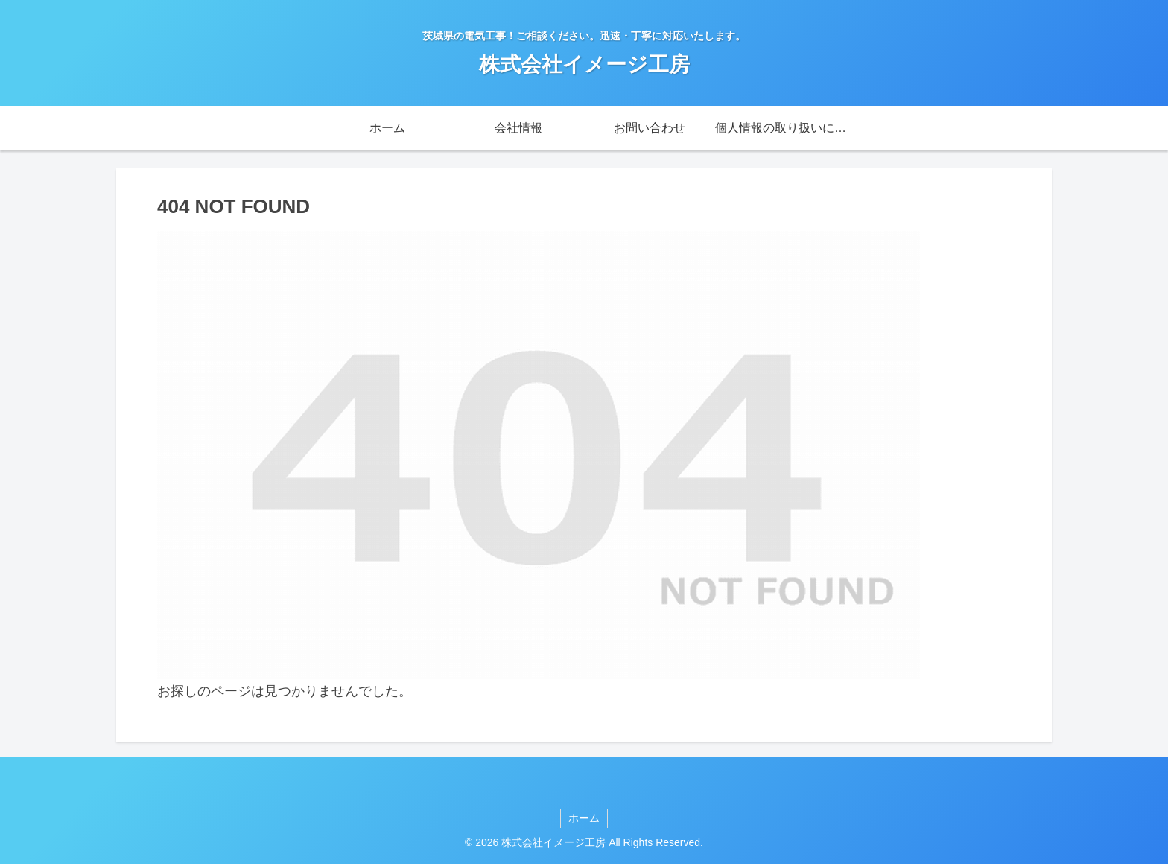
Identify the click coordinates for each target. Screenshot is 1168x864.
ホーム (584, 818)
